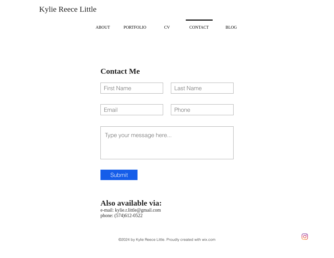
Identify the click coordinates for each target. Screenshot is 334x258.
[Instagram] (305, 237)
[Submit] (119, 175)
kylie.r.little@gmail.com (138, 210)
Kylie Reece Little (68, 9)
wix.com (209, 239)
